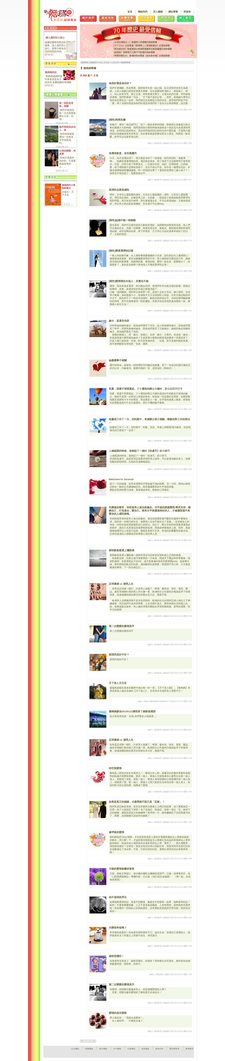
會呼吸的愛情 (116, 832)
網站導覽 (173, 11)
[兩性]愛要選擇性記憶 (121, 250)
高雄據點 (145, 1049)
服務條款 (189, 1049)
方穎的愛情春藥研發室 (121, 868)
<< (82, 1041)
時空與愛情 (115, 768)
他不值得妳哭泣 (118, 897)
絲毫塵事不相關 (118, 360)
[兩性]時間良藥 (117, 119)
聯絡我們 (142, 11)
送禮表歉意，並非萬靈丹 (123, 153)
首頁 (129, 11)
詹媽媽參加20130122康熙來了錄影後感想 (132, 711)
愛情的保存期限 (118, 1012)
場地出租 (159, 1049)
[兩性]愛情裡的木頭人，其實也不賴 (129, 281)
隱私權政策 (174, 1049)
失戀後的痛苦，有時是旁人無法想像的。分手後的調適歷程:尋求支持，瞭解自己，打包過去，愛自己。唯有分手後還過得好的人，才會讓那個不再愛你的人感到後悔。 (150, 510)
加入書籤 (158, 11)
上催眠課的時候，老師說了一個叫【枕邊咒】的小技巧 (139, 450)
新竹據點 (103, 1049)
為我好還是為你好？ (120, 83)
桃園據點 (89, 1049)
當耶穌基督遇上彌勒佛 (121, 550)
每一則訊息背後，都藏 (66, 104)
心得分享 (115, 62)
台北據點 (75, 1049)
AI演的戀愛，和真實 (67, 152)
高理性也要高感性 (119, 189)
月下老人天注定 (118, 683)
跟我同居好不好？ (119, 654)
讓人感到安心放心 (55, 37)
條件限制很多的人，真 (67, 128)
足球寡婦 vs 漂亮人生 (121, 583)
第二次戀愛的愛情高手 (121, 626)
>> (94, 1041)
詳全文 (49, 54)
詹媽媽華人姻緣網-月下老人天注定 (95, 62)
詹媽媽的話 (51, 72)
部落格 (187, 11)
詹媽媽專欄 (125, 62)
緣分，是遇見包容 (119, 320)
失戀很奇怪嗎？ (118, 927)
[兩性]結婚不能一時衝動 (122, 220)
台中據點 (117, 1049)
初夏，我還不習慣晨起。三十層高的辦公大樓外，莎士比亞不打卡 (145, 388)
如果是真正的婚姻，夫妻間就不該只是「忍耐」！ (137, 801)
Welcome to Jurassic (121, 479)
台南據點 (131, 1049)
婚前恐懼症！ (116, 956)
